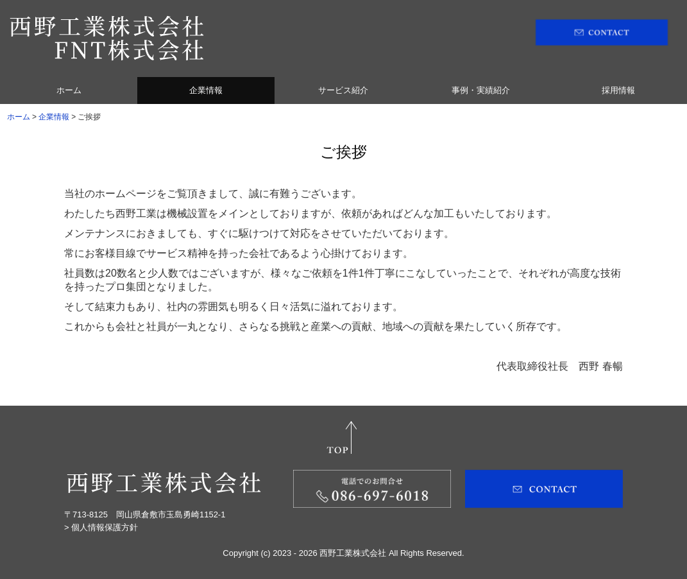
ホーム (68, 90)
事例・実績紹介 (481, 90)
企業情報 (206, 90)
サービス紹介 (343, 90)
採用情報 (618, 90)
